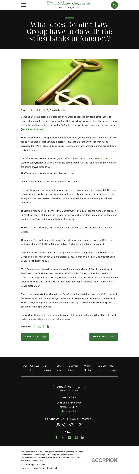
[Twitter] (62, 437)
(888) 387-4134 (69, 424)
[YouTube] (69, 437)
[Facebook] (56, 437)
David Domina (54, 162)
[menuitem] (25, 468)
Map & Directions (69, 411)
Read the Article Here (32, 129)
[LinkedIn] (82, 437)
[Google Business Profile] (76, 437)
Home (24, 366)
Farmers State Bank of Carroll (94, 158)
